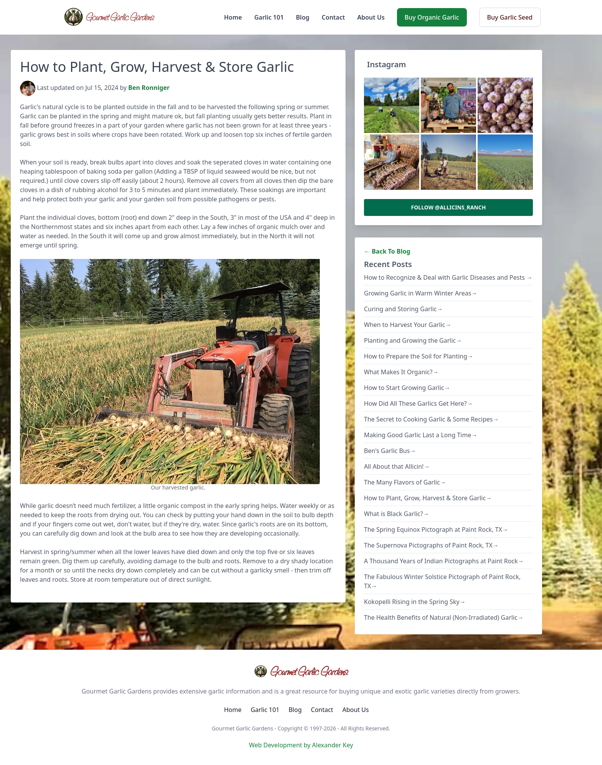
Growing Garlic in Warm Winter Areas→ (420, 293)
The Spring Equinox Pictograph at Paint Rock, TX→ (436, 529)
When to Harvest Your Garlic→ (407, 324)
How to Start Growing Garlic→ (407, 387)
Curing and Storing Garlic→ (403, 309)
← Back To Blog (387, 251)
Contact (333, 17)
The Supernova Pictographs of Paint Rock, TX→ (431, 545)
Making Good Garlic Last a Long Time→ (420, 435)
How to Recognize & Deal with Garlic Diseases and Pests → (448, 277)
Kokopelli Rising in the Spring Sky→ (415, 601)
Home (233, 17)
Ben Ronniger (149, 88)
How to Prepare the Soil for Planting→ (418, 356)
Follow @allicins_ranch (448, 207)
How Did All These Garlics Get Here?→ (418, 403)
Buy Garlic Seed (510, 17)
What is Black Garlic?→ (396, 513)
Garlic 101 (269, 17)
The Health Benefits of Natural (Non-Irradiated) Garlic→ (444, 617)
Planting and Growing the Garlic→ (413, 340)
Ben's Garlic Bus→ (390, 450)
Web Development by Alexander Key (301, 745)
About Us (370, 17)
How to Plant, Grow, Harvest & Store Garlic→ (428, 498)
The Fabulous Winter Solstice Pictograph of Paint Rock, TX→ (442, 581)
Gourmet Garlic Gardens (300, 671)
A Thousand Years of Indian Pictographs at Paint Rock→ (444, 561)
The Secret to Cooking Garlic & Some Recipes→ (431, 419)
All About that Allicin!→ (397, 466)
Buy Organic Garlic (432, 17)
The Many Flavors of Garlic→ (405, 482)
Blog (302, 17)
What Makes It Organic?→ (401, 372)
